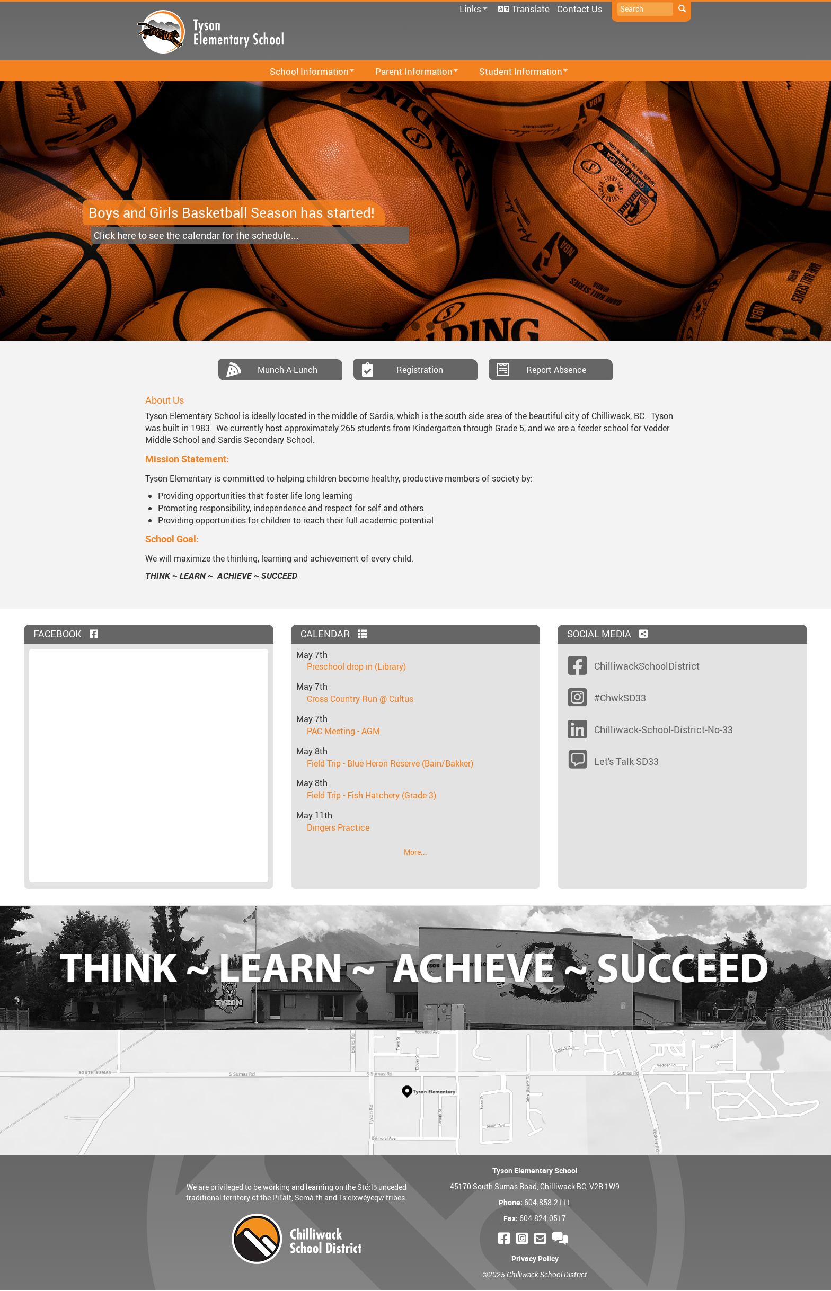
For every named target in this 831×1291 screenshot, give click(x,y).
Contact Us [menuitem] (580, 9)
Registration (419, 370)
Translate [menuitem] (531, 9)
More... (415, 852)
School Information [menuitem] (305, 71)
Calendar (334, 633)
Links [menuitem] (472, 9)
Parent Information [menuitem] (409, 71)
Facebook (66, 633)
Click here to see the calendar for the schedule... (196, 235)
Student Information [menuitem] (516, 71)
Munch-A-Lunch (287, 370)
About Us (164, 400)
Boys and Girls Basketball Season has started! (232, 212)
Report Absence (556, 370)
